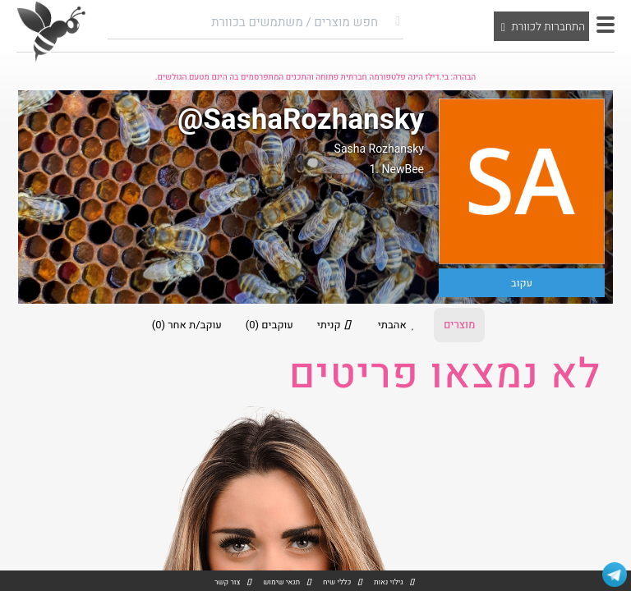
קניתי (335, 324)
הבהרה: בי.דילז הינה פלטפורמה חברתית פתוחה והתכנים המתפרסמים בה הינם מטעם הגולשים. (315, 77)
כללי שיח (337, 582)
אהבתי (399, 324)
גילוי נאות (388, 582)
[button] (605, 24)
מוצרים (459, 324)
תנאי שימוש (281, 582)
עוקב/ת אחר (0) (187, 324)
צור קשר (227, 582)
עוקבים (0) (269, 324)
